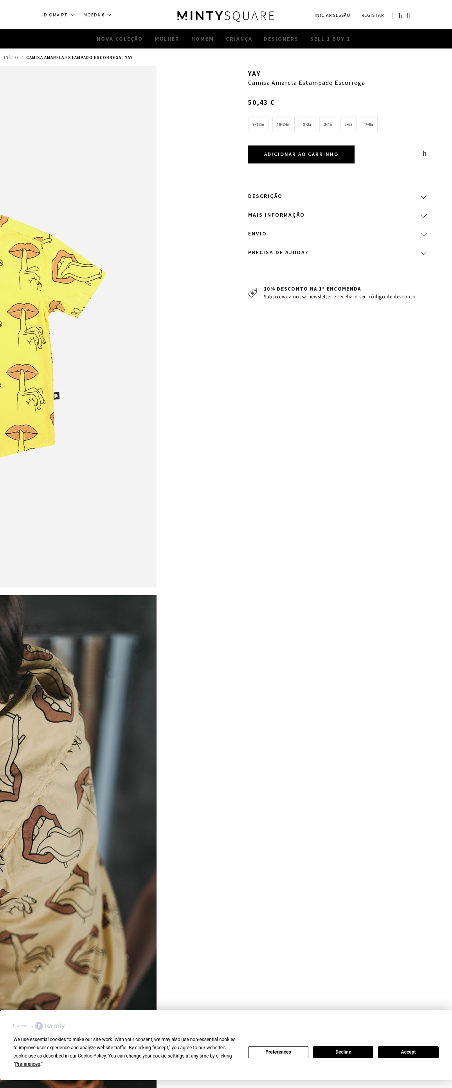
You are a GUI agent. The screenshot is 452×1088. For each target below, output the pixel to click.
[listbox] (337, 128)
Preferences (278, 1052)
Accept (408, 1052)
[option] (258, 127)
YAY (255, 74)
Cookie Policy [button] (92, 1056)
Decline (343, 1052)
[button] (60, 14)
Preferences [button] (27, 1064)
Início (11, 62)
